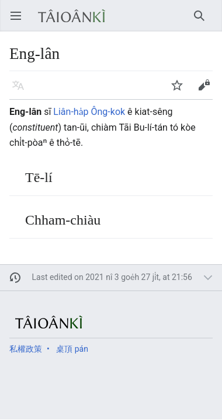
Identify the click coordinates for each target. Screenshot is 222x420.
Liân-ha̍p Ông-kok (89, 111)
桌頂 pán (72, 349)
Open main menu (19, 21)
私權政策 (25, 349)
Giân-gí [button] (22, 90)
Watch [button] (180, 90)
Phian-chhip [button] (207, 90)
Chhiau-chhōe (203, 21)
